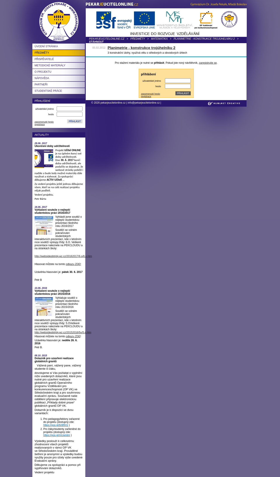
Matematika (159, 38)
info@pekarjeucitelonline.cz (144, 102)
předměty (137, 38)
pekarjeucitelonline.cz (106, 38)
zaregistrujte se (208, 62)
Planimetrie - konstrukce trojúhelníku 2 (204, 38)
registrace (40, 124)
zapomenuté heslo (44, 121)
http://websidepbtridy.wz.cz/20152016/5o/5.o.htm (63, 332)
